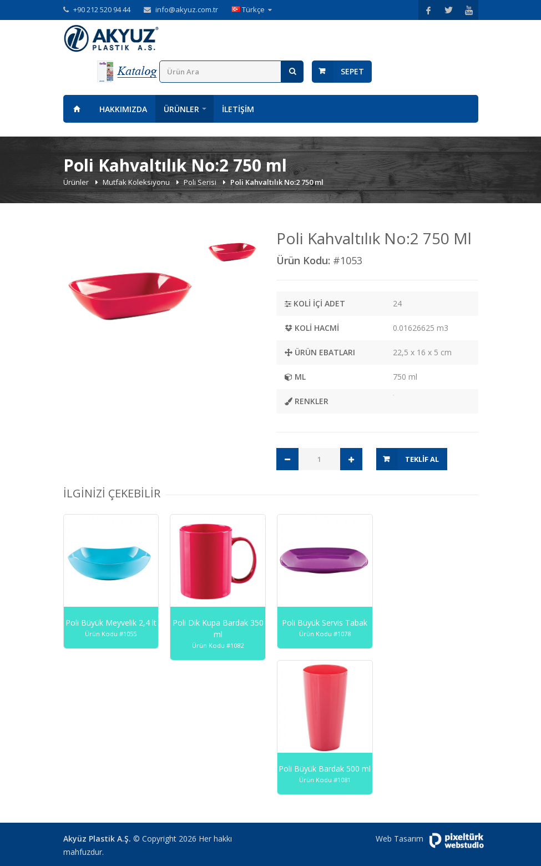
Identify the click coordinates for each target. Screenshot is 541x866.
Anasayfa (77, 109)
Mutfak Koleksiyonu (137, 182)
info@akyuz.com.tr (186, 9)
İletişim (238, 109)
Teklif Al (422, 459)
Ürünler (181, 109)
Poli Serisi (201, 182)
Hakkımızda (123, 109)
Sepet (352, 71)
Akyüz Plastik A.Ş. (97, 838)
